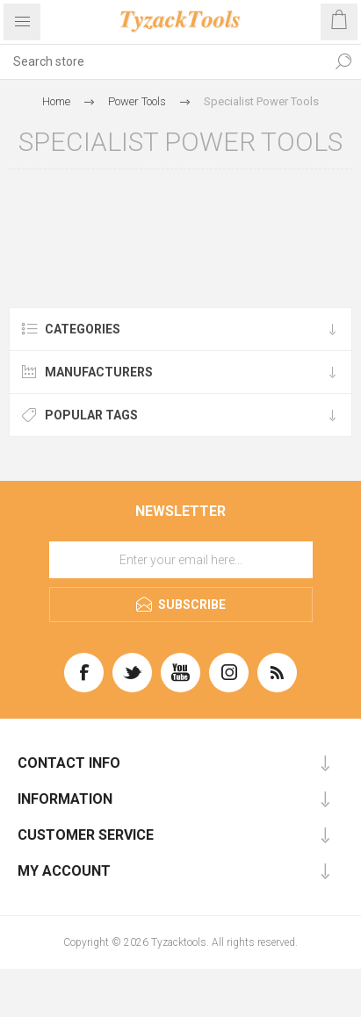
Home (56, 101)
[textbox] (163, 61)
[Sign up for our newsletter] (181, 559)
